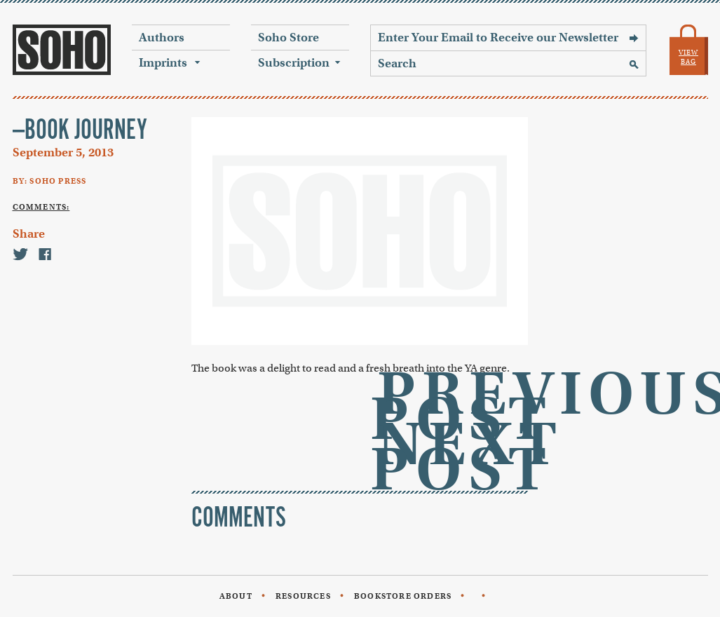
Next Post (466, 456)
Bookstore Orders (402, 596)
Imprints (163, 62)
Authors (161, 37)
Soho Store (288, 37)
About (235, 596)
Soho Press (62, 50)
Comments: (41, 207)
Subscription (294, 62)
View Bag (688, 57)
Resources (303, 596)
